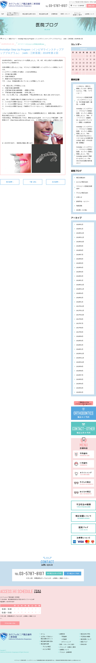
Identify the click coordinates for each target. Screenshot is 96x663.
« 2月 (76, 73)
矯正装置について (86, 639)
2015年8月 (79, 371)
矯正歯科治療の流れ (29, 14)
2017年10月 (80, 315)
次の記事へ (55, 182)
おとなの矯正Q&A (82, 182)
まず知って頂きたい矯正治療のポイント (13, 14)
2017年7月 (79, 323)
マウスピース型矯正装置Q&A (34, 44)
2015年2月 (79, 392)
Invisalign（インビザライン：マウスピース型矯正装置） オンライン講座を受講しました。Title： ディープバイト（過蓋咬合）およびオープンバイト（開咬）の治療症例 (84, 115)
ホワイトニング (66, 642)
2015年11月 (80, 358)
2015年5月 (79, 379)
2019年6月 (79, 259)
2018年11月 (80, 289)
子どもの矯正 (47, 646)
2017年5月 (79, 332)
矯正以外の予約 (85, 634)
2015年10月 (80, 362)
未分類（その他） (82, 210)
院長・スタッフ (65, 14)
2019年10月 (80, 241)
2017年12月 (80, 306)
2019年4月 (79, 267)
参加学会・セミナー (82, 201)
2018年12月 (80, 284)
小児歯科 (64, 639)
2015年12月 (80, 353)
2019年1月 (79, 280)
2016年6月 (79, 336)
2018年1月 (79, 302)
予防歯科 (64, 636)
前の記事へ (9, 182)
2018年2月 (79, 297)
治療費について (89, 14)
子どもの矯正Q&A (82, 193)
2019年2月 (79, 276)
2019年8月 (79, 250)
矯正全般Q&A (80, 177)
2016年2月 (79, 345)
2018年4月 (79, 293)
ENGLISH (83, 644)
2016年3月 (79, 340)
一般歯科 (54, 14)
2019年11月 (80, 237)
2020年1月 (79, 229)
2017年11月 (80, 310)
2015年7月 (79, 375)
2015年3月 (79, 388)
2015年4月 (79, 383)
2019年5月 (79, 263)
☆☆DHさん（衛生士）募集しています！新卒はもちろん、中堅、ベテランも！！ (84, 89)
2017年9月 (79, 319)
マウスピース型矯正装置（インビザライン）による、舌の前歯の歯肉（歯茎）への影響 (84, 101)
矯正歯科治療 (43, 14)
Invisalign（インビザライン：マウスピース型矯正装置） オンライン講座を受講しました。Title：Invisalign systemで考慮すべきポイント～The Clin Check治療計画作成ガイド (84, 155)
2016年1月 (79, 349)
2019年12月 (80, 233)
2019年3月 (79, 272)
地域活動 (79, 206)
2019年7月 (79, 254)
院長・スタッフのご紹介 (67, 644)
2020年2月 (79, 224)
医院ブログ (12, 38)
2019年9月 (79, 246)
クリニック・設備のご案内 (68, 647)
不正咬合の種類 (85, 636)
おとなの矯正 (47, 649)
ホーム (4, 38)
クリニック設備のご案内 (77, 14)
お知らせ (79, 197)
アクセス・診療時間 (66, 652)
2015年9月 (79, 366)
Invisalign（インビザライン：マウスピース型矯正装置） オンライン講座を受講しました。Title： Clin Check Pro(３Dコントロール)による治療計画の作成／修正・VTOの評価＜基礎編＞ (84, 134)
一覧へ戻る (32, 182)
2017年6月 (79, 327)
